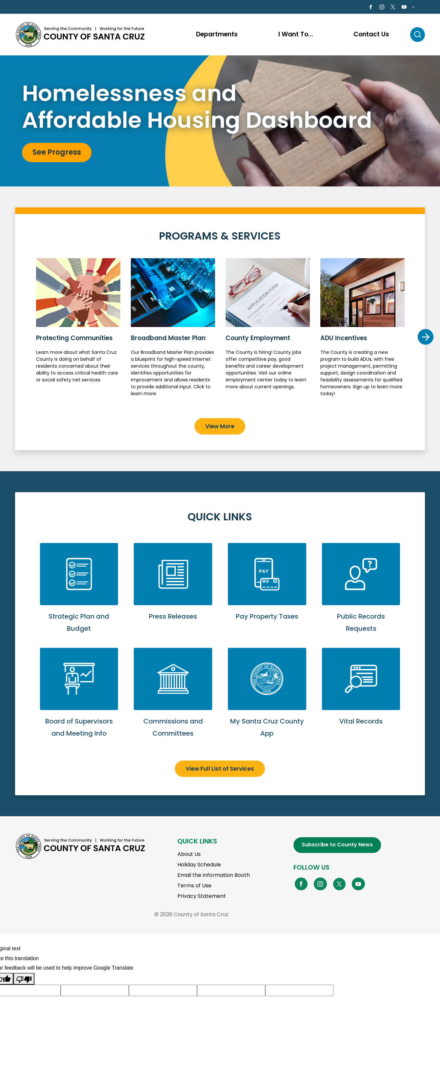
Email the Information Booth (213, 876)
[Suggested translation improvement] (95, 991)
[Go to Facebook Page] (370, 8)
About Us (189, 855)
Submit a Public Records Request (361, 596)
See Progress (56, 153)
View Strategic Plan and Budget (79, 596)
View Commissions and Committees (173, 701)
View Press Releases (173, 590)
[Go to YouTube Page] (358, 884)
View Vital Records (361, 695)
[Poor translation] (23, 980)
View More (219, 427)
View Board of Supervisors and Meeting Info (79, 701)
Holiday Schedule (199, 865)
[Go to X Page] (393, 8)
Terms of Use (194, 886)
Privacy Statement (201, 897)
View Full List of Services (220, 770)
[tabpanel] (220, 122)
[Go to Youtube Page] (404, 8)
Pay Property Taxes (267, 590)
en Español (33, 7)
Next (425, 337)
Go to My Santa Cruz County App (267, 701)
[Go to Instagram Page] (381, 8)
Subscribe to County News (337, 846)
